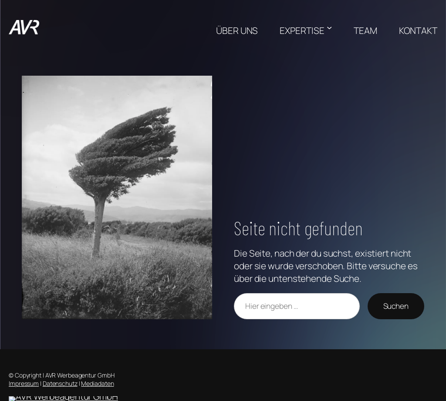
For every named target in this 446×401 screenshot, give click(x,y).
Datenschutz (60, 383)
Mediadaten (97, 383)
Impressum (24, 383)
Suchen (396, 306)
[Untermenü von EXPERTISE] (329, 27)
